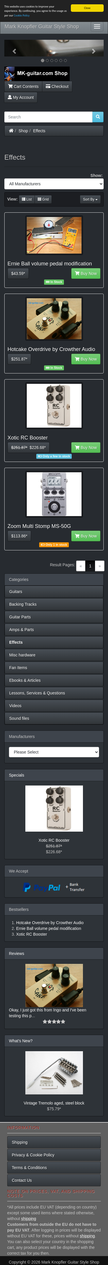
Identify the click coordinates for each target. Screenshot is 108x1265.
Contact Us (22, 1180)
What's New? (21, 1041)
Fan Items (18, 667)
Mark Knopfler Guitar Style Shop (42, 26)
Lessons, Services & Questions (37, 693)
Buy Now (86, 273)
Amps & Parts (21, 629)
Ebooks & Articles (25, 680)
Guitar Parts (20, 617)
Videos (15, 705)
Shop (23, 131)
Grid (43, 199)
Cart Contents (23, 86)
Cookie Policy (22, 15)
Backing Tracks (23, 604)
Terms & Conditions (29, 1167)
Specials (16, 775)
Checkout (57, 86)
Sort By (90, 199)
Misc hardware (22, 655)
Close (87, 8)
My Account (21, 97)
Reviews (16, 953)
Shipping (20, 1142)
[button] (11, 48)
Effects (39, 131)
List (27, 199)
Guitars (15, 591)
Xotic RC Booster (54, 840)
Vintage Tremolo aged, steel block (54, 1103)
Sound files (19, 718)
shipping (28, 1218)
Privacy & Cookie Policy (33, 1155)
